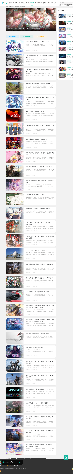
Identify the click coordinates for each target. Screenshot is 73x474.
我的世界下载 (13, 458)
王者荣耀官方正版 (34, 458)
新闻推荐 (69, 14)
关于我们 (2, 465)
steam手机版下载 (20, 458)
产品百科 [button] (54, 3)
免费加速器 (11, 6)
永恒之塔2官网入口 (42, 458)
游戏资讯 (17, 6)
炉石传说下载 (27, 458)
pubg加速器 (64, 4)
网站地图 (16, 465)
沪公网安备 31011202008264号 (7, 471)
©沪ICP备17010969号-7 (21, 468)
